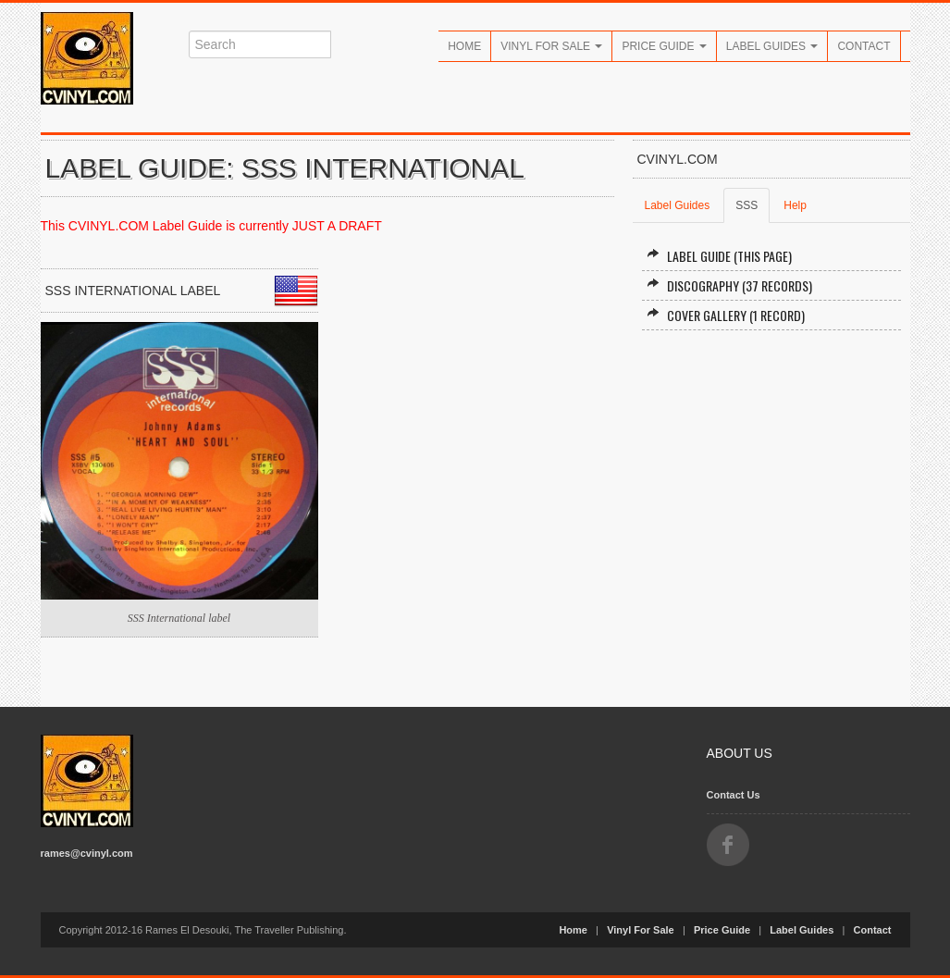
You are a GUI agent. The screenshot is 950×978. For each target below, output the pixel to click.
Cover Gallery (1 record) (726, 315)
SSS (746, 205)
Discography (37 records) (729, 285)
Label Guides (772, 46)
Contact (863, 46)
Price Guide (664, 46)
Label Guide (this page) (719, 256)
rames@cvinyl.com (87, 853)
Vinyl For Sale (551, 46)
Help (795, 205)
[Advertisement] (771, 479)
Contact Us (733, 794)
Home (464, 46)
